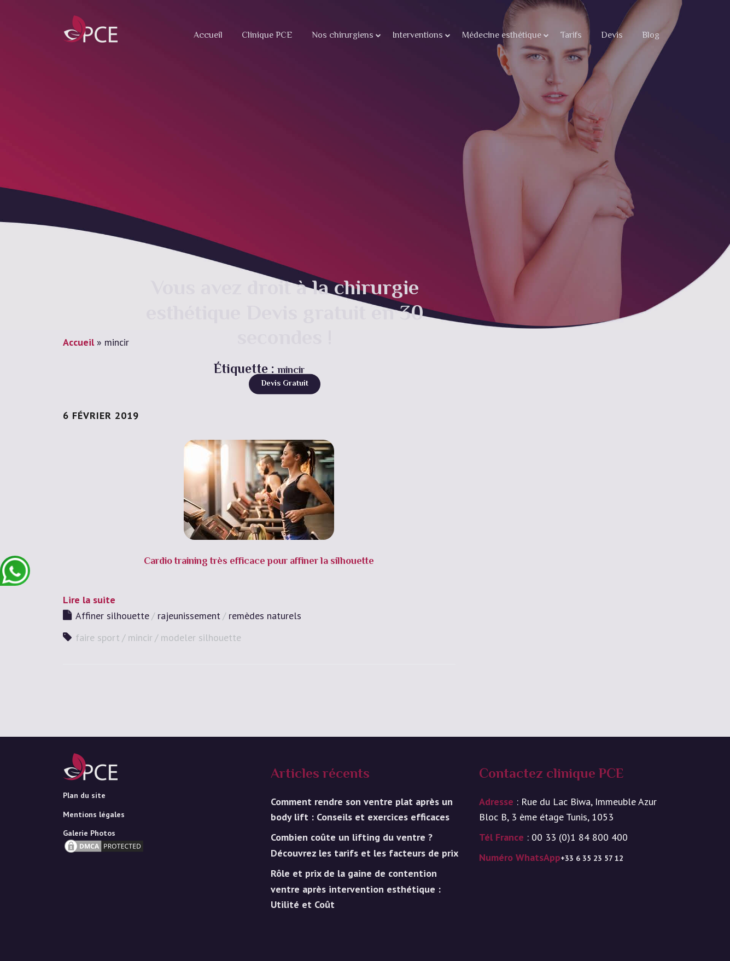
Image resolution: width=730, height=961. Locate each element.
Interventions (418, 36)
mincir (140, 637)
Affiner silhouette (112, 615)
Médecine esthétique (501, 36)
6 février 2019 (101, 415)
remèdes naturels (265, 615)
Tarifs (571, 36)
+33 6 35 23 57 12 (591, 858)
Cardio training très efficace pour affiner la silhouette (259, 561)
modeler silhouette (201, 637)
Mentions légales (94, 814)
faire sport (97, 637)
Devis (612, 36)
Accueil (208, 36)
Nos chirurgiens (342, 36)
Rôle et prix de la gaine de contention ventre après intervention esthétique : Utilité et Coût (356, 889)
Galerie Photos (89, 833)
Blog (650, 36)
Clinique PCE (267, 36)
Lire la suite (89, 599)
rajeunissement (188, 615)
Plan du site (84, 795)
